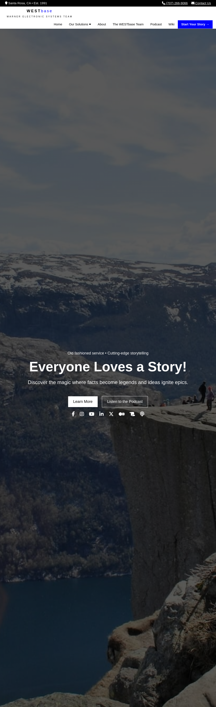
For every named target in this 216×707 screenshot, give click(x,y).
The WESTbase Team (128, 24)
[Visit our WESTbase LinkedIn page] (101, 414)
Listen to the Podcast (125, 401)
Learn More (83, 401)
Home (58, 24)
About (102, 24)
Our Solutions (80, 24)
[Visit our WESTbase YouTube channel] (91, 414)
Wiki (171, 24)
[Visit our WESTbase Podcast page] (142, 414)
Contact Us (201, 3)
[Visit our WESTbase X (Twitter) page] (111, 414)
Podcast (156, 24)
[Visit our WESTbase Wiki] (132, 414)
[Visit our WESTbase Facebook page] (73, 414)
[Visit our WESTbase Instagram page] (82, 414)
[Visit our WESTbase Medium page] (122, 414)
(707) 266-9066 (175, 3)
